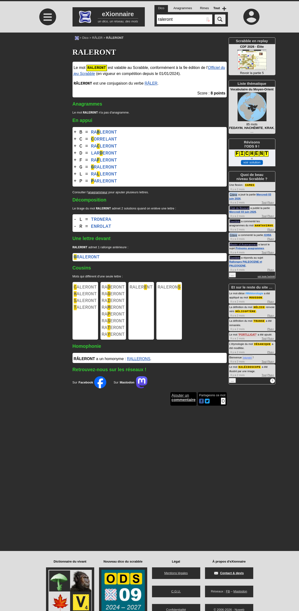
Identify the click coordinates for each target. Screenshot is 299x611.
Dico (85, 38)
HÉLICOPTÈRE (245, 310)
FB (228, 591)
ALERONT (85, 289)
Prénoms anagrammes (250, 247)
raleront (87, 258)
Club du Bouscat (239, 207)
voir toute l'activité (266, 276)
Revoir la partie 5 (252, 60)
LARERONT (104, 153)
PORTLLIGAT (247, 333)
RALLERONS (138, 368)
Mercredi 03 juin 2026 (242, 211)
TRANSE (259, 319)
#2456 (267, 234)
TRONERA (101, 220)
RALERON (169, 289)
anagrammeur (97, 193)
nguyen (247, 355)
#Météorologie (254, 292)
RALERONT (104, 132)
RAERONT (113, 289)
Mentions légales (176, 573)
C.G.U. (176, 591)
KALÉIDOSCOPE (249, 365)
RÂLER (97, 38)
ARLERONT (104, 181)
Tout (264, 202)
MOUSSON (255, 297)
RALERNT (141, 289)
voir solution (251, 162)
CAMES (249, 185)
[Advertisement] (47, 73)
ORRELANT (104, 139)
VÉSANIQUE (262, 342)
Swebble (235, 221)
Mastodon (240, 591)
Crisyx (233, 194)
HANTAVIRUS (264, 225)
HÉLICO (259, 306)
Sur (89, 391)
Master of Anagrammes (243, 243)
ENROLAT (101, 227)
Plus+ (270, 202)
